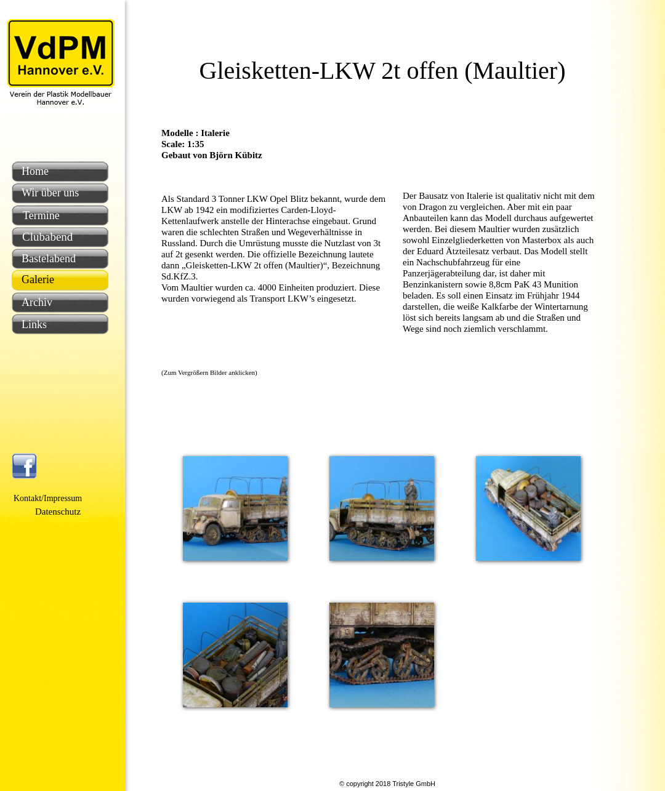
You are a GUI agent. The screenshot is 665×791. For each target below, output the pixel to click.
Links (34, 324)
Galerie (38, 279)
